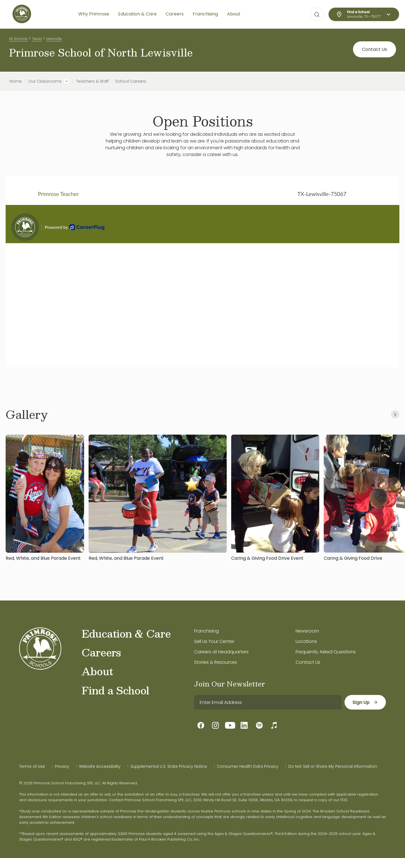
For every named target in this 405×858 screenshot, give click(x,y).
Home (16, 81)
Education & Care (126, 633)
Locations (306, 641)
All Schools (18, 39)
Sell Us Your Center (214, 641)
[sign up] (365, 702)
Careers (101, 652)
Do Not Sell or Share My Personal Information (332, 766)
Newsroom (307, 631)
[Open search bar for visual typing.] (317, 14)
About (97, 671)
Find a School (115, 690)
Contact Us (374, 50)
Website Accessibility (100, 766)
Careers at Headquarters (221, 652)
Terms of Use (32, 766)
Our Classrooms (45, 81)
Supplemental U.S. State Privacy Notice (168, 766)
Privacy (62, 766)
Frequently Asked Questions (326, 652)
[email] (268, 702)
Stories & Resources (215, 662)
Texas (37, 39)
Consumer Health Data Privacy (247, 766)
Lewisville (54, 39)
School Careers (130, 81)
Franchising (206, 631)
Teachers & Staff (92, 81)
